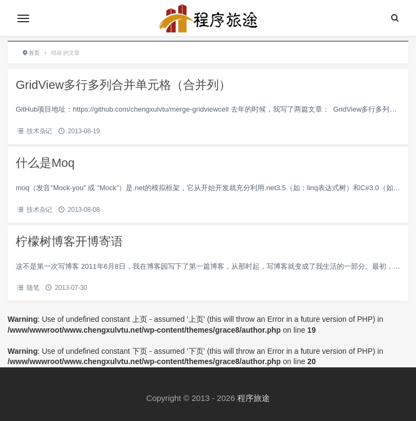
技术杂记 (39, 131)
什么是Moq (45, 163)
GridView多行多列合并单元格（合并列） (123, 85)
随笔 (33, 288)
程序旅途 (253, 398)
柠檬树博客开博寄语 (69, 241)
